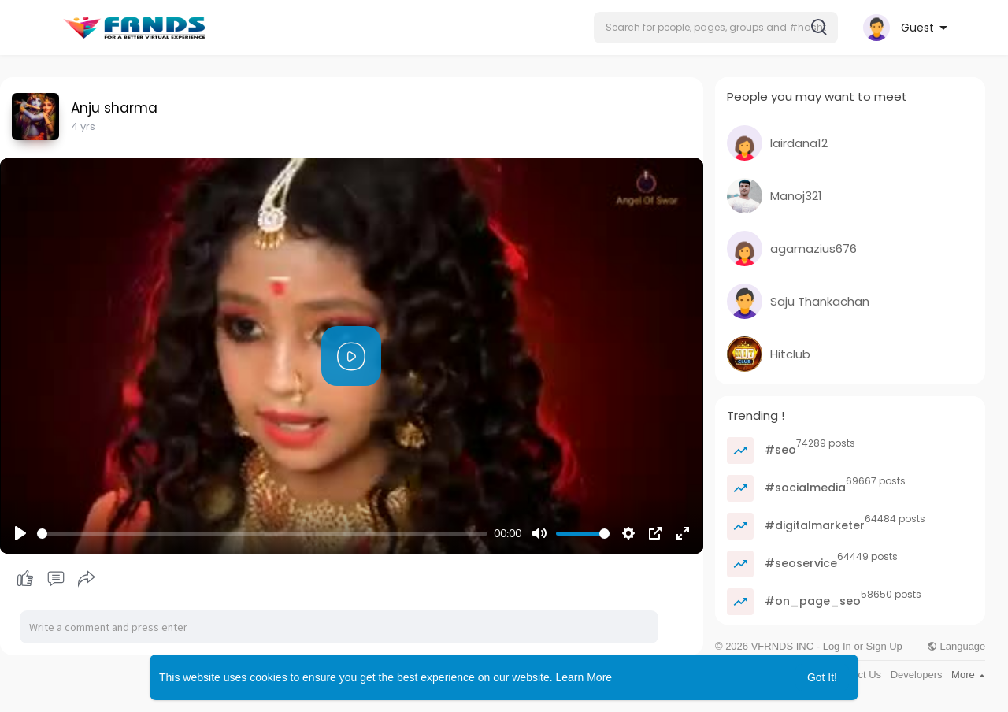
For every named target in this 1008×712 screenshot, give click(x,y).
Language (956, 646)
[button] (716, 27)
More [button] (968, 674)
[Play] (20, 533)
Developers (917, 674)
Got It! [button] (822, 677)
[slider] (262, 533)
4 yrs (83, 126)
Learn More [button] (584, 677)
